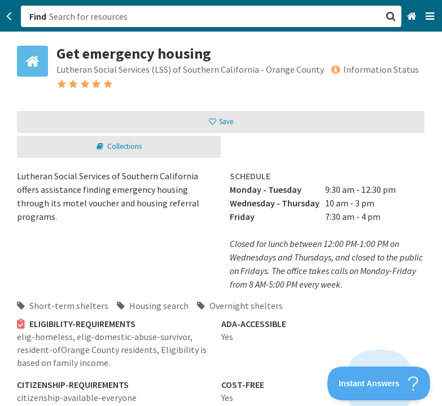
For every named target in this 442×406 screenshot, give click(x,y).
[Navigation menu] (431, 16)
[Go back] (9, 16)
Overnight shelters (240, 305)
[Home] (413, 16)
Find (37, 16)
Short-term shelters (62, 305)
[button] (221, 203)
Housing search (153, 305)
